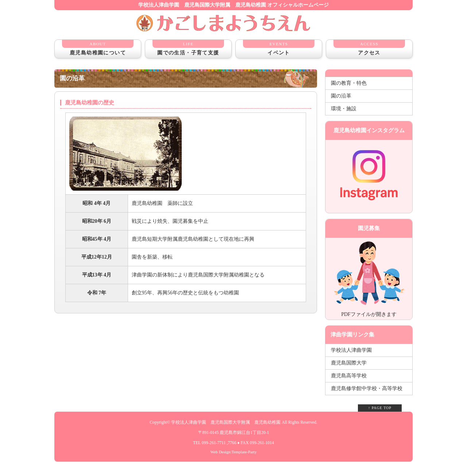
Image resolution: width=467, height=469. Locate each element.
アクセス (369, 48)
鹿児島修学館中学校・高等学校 (366, 388)
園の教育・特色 (349, 83)
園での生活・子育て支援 (188, 48)
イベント (278, 48)
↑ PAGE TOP (379, 408)
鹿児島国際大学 (349, 363)
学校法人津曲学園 (351, 350)
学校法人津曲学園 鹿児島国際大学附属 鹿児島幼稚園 (226, 422)
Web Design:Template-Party (234, 452)
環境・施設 (343, 108)
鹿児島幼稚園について (98, 48)
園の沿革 (341, 96)
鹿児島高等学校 (349, 375)
